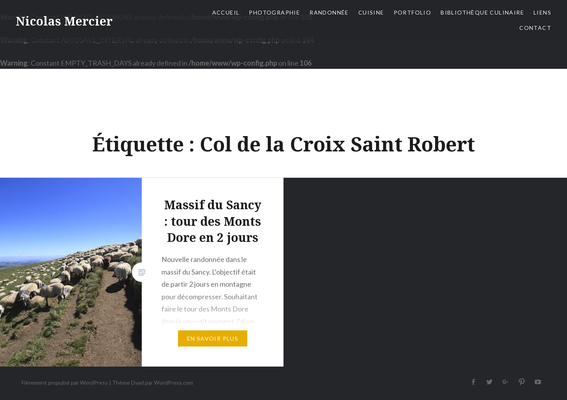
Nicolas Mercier (64, 21)
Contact (535, 27)
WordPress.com (173, 382)
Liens (542, 12)
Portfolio (413, 12)
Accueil (226, 12)
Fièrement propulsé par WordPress (65, 382)
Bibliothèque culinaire (482, 12)
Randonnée (329, 12)
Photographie (274, 12)
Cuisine (371, 12)
